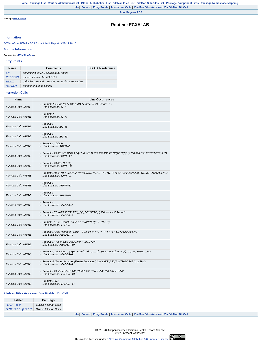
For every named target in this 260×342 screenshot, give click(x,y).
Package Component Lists (182, 3)
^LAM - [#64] (13, 304)
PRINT (10, 81)
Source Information (18, 49)
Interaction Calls (121, 7)
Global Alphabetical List (95, 3)
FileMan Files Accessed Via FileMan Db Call (161, 7)
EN (8, 72)
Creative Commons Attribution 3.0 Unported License (139, 339)
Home (24, 3)
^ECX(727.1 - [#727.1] (19, 309)
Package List (38, 3)
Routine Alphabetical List (63, 3)
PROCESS (12, 77)
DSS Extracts (19, 19)
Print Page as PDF (131, 12)
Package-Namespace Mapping (219, 3)
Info (76, 7)
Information (12, 37)
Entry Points (100, 7)
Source (85, 7)
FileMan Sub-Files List (150, 3)
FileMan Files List (124, 3)
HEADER (11, 85)
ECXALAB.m (26, 55)
